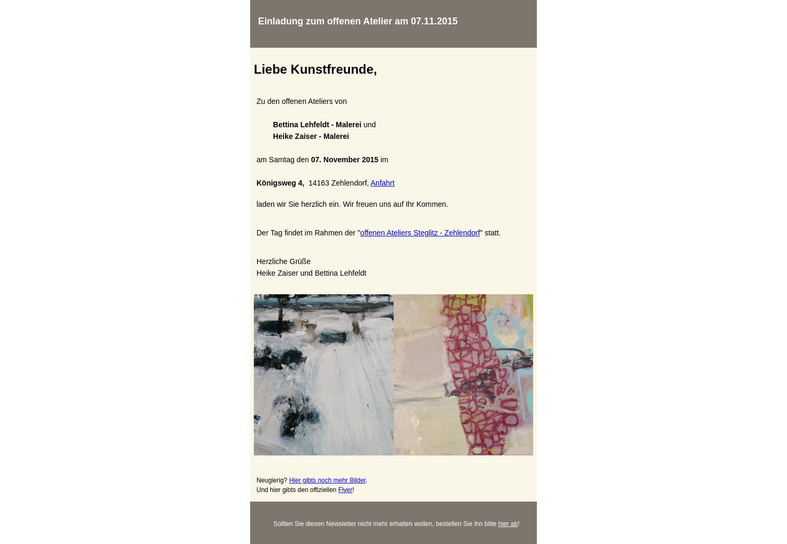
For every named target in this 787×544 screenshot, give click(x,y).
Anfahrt (383, 183)
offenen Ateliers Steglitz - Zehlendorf (420, 233)
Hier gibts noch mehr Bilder (327, 480)
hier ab (508, 524)
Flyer (345, 490)
